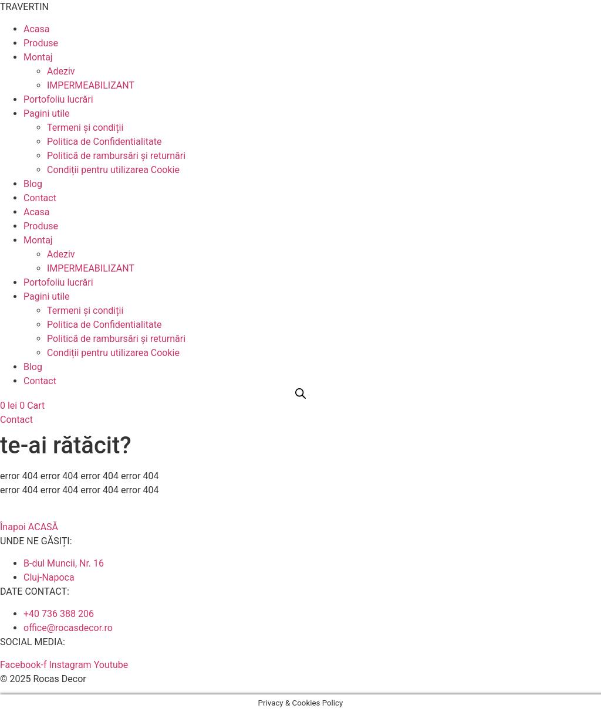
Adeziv (61, 71)
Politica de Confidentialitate (104, 141)
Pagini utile (46, 113)
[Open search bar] (300, 393)
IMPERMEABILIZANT (90, 85)
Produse (40, 43)
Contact (39, 198)
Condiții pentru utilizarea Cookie (113, 169)
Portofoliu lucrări (58, 99)
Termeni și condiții (85, 127)
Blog (32, 183)
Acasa (36, 29)
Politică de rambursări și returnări (116, 155)
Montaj (38, 57)
